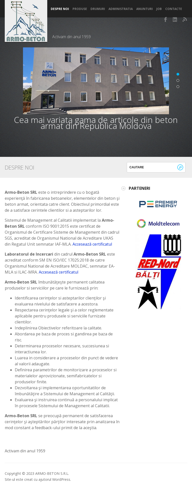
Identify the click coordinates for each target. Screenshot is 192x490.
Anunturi (144, 8)
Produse (79, 8)
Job (159, 8)
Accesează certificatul (92, 244)
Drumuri (97, 8)
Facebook (165, 19)
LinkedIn (175, 19)
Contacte (173, 8)
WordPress (61, 479)
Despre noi (60, 8)
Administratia (120, 8)
